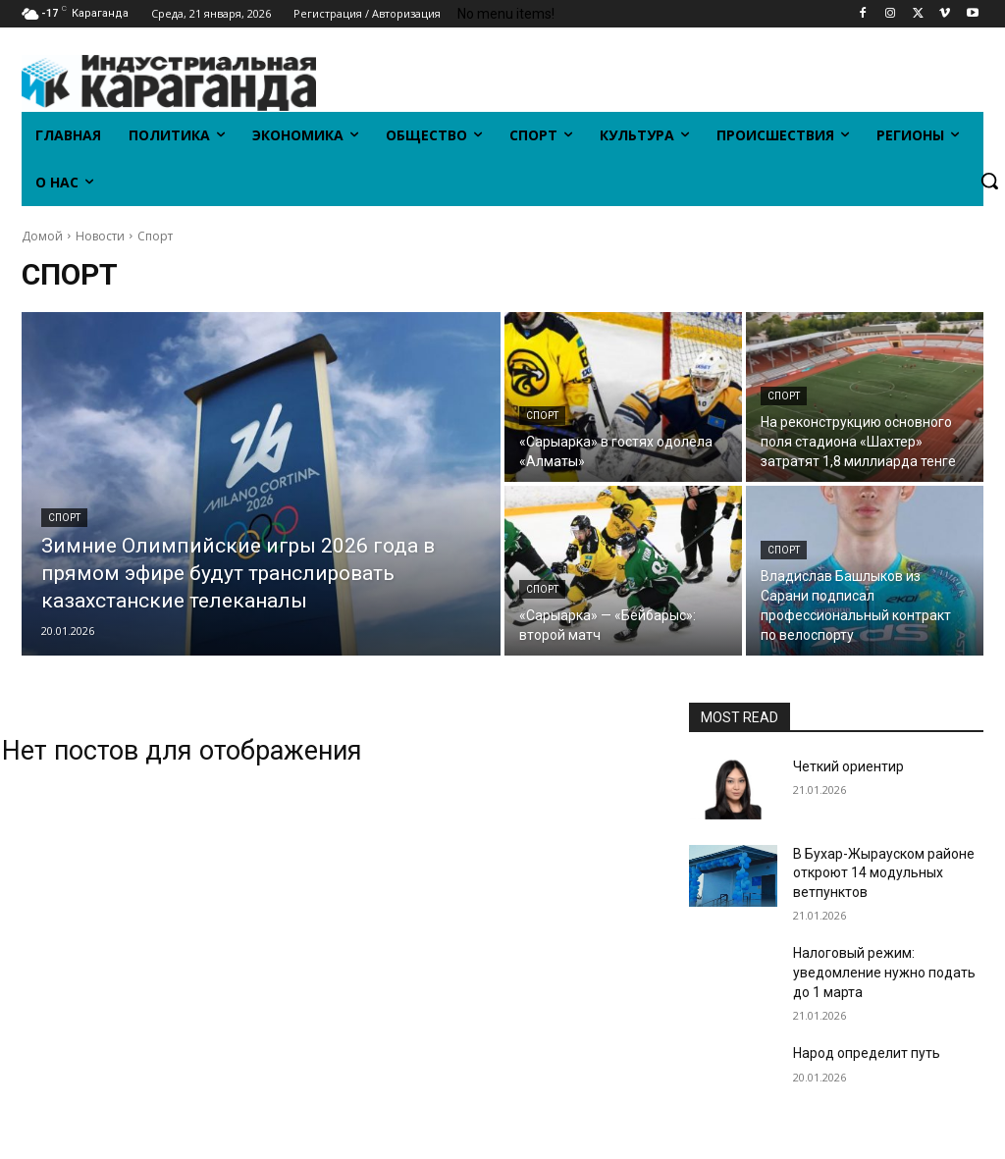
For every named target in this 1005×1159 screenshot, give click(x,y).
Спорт (64, 517)
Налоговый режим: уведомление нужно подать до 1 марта (884, 972)
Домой (42, 236)
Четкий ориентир (848, 766)
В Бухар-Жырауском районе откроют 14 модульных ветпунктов (884, 873)
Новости (100, 236)
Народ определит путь (866, 1053)
